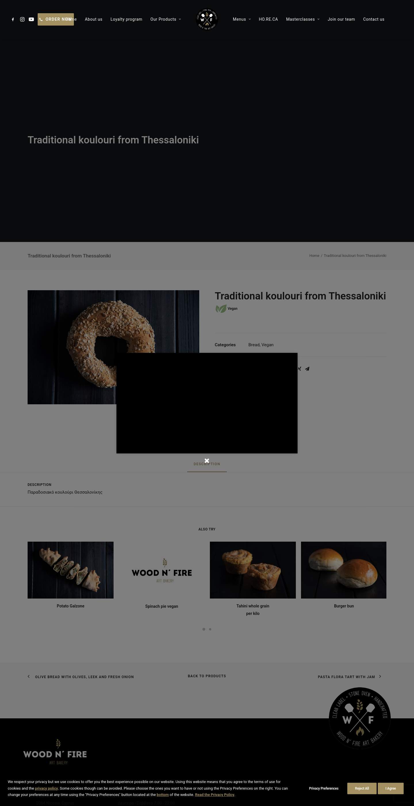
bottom (163, 794)
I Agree (391, 788)
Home (71, 19)
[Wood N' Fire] (206, 19)
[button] (14, 19)
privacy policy (46, 788)
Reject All (362, 788)
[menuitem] (14, 19)
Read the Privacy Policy (215, 794)
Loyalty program (126, 19)
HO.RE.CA (268, 19)
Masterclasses (303, 19)
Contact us (373, 19)
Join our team (341, 19)
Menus (242, 19)
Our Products (165, 19)
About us (93, 19)
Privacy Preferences (323, 788)
